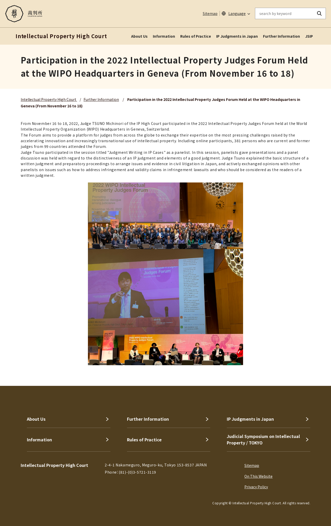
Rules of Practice (195, 36)
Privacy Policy (256, 486)
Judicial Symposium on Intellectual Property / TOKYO (263, 439)
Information (164, 36)
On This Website (258, 476)
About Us (139, 36)
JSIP (309, 36)
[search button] (319, 13)
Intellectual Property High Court (49, 99)
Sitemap (210, 13)
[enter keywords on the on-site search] (284, 13)
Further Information (281, 36)
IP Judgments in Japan (237, 36)
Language (237, 13)
